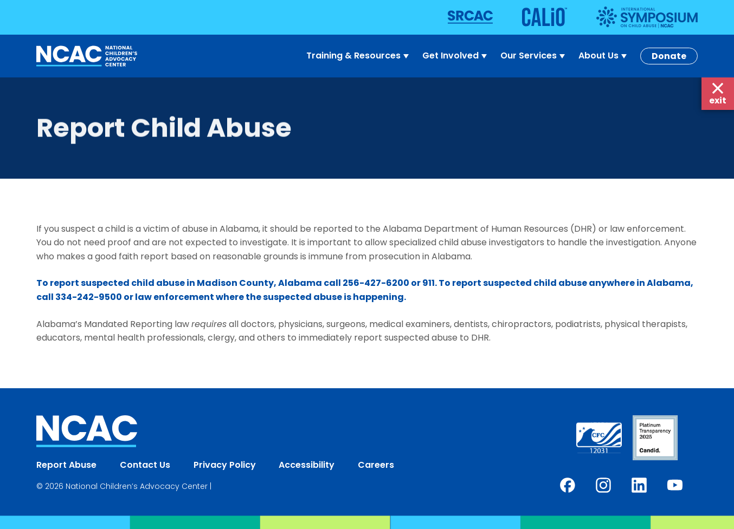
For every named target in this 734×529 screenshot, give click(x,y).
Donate (669, 56)
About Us (603, 56)
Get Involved (456, 56)
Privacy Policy (225, 465)
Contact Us (145, 465)
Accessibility (306, 465)
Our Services (534, 56)
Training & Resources (358, 56)
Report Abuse (66, 465)
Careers (376, 465)
